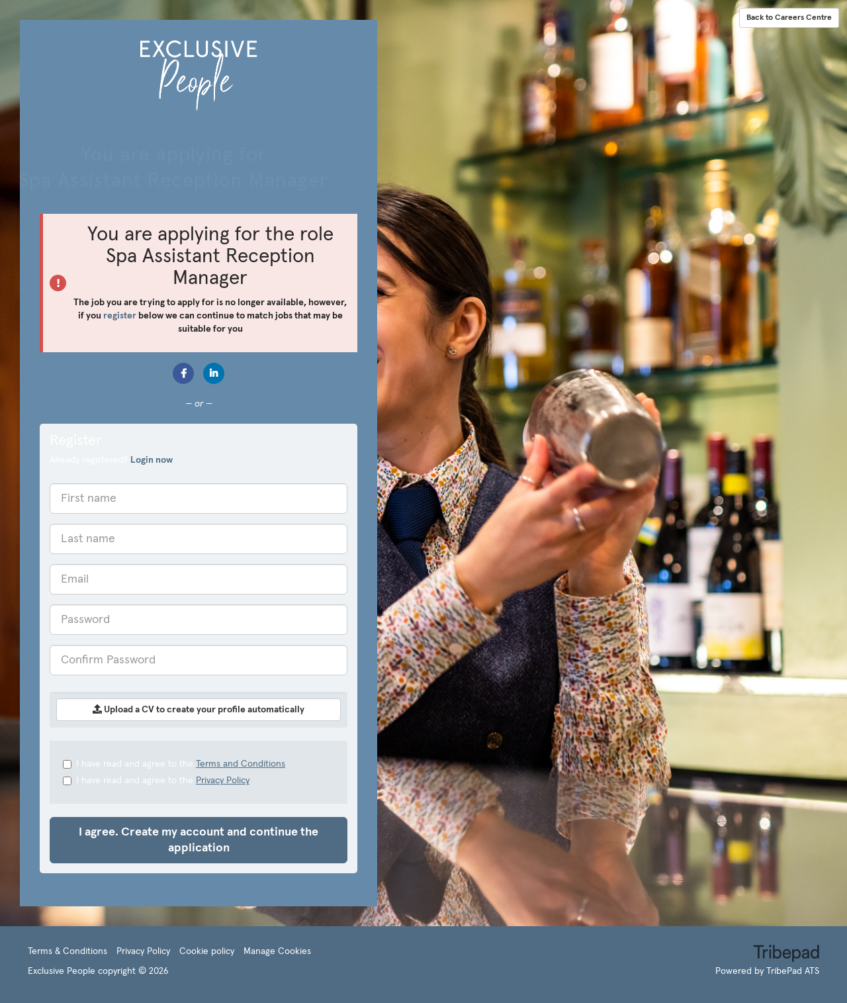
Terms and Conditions (240, 764)
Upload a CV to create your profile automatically (198, 709)
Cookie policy (206, 951)
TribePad (786, 955)
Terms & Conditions (67, 951)
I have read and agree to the (174, 764)
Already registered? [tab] (111, 460)
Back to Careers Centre (789, 18)
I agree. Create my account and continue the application (198, 840)
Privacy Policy (222, 780)
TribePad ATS (792, 971)
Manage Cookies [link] (277, 951)
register (119, 315)
